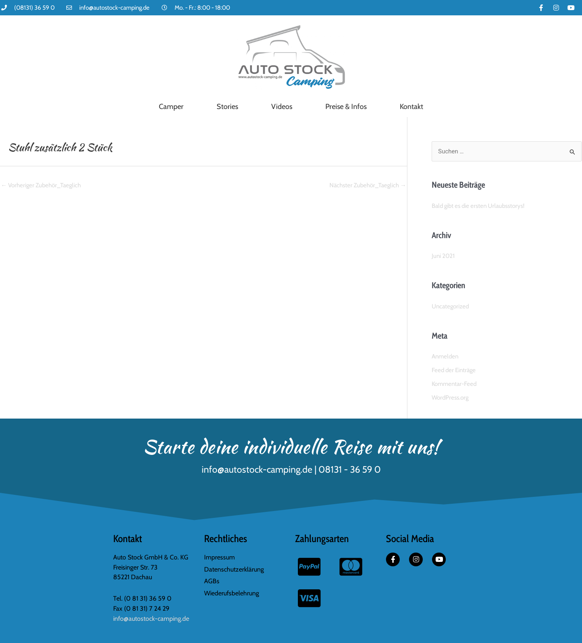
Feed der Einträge (454, 370)
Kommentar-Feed (454, 383)
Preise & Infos (346, 106)
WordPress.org (450, 397)
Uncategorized (450, 306)
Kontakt (411, 106)
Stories (227, 106)
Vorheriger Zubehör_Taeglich (41, 185)
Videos (281, 106)
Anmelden (445, 356)
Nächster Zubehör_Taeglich (367, 185)
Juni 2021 (443, 256)
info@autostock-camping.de (151, 618)
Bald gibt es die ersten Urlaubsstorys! (478, 205)
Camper (171, 106)
